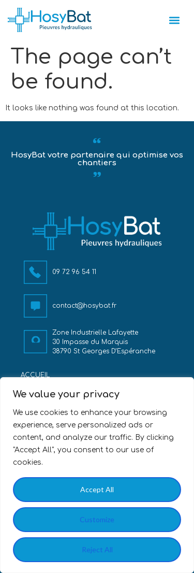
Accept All (97, 489)
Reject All (97, 549)
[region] (97, 475)
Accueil (35, 375)
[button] (174, 19)
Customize (97, 519)
